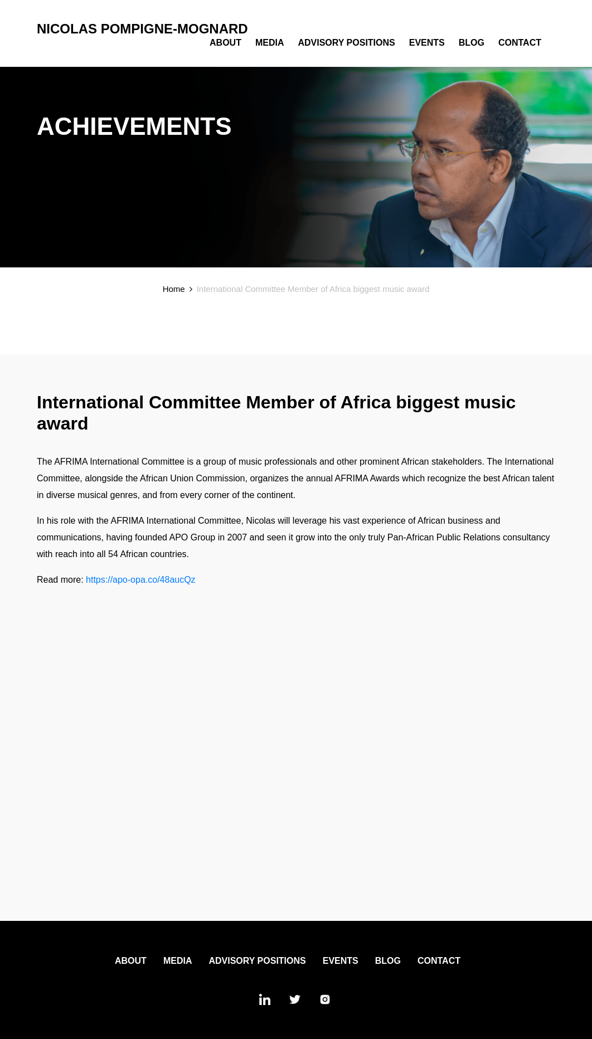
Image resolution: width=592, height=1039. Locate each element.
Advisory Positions (346, 42)
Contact (519, 42)
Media (269, 42)
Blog (471, 42)
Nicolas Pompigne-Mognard (142, 28)
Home (174, 289)
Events (427, 42)
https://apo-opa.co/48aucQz (141, 579)
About (225, 42)
